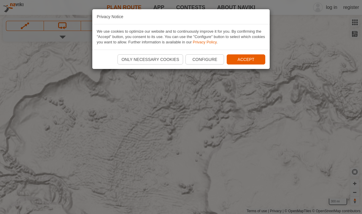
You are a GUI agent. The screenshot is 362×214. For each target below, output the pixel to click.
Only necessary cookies (150, 59)
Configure (204, 59)
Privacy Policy (205, 42)
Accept (246, 59)
